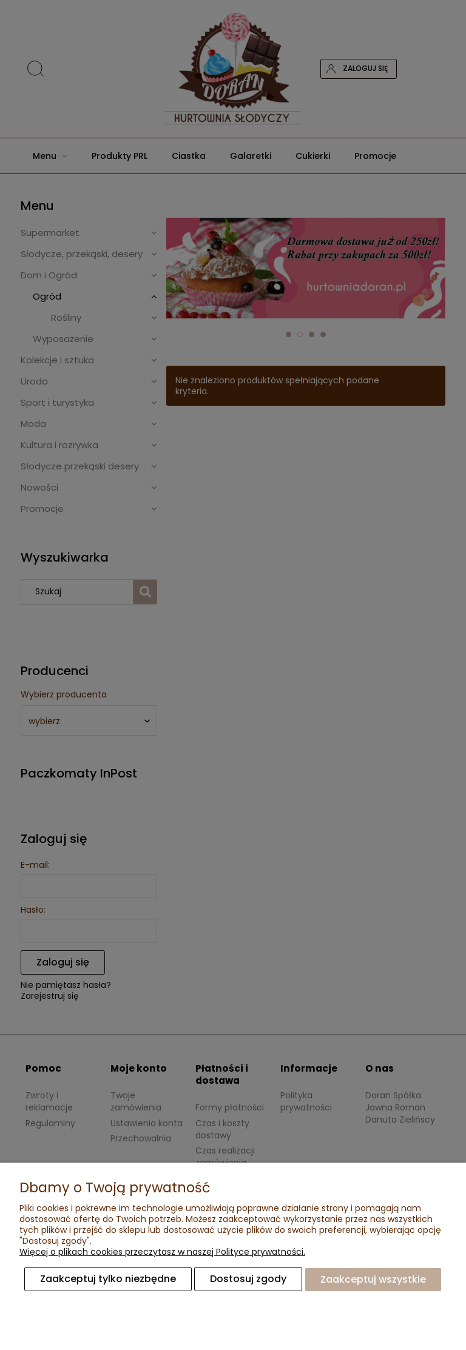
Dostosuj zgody (248, 1279)
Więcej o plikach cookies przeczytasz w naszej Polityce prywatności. (162, 1252)
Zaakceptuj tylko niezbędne (108, 1279)
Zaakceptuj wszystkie (373, 1279)
